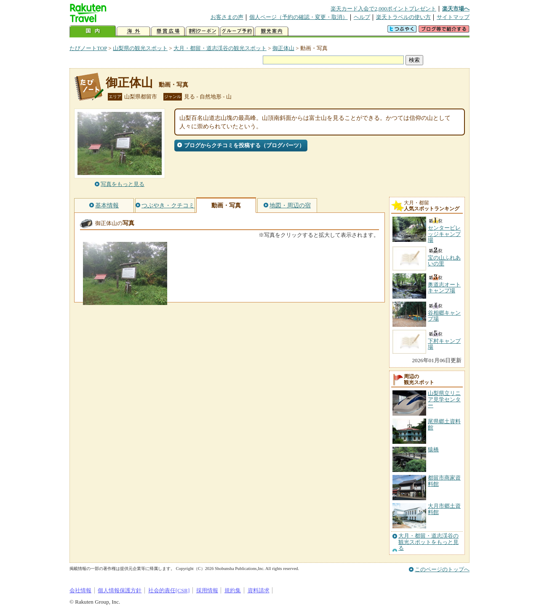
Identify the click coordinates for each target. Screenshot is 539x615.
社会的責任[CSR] (169, 590)
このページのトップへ (442, 569)
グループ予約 (237, 31)
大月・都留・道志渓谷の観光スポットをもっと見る (428, 542)
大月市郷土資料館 (444, 509)
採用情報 (207, 590)
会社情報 (80, 590)
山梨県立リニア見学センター (444, 399)
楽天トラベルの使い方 (403, 17)
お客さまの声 (227, 17)
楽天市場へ (456, 8)
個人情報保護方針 (119, 590)
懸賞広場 (168, 31)
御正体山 (283, 48)
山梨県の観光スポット (140, 48)
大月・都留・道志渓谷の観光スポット (220, 48)
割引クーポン (202, 31)
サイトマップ (453, 17)
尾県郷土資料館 (444, 424)
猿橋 (433, 449)
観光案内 (271, 31)
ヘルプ (362, 17)
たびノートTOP (88, 48)
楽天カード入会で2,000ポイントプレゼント (383, 8)
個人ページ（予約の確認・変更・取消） (298, 17)
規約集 (232, 590)
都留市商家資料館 (444, 481)
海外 (133, 31)
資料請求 (259, 590)
